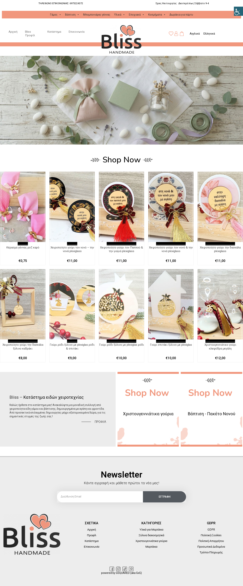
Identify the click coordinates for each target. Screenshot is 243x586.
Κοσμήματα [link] (157, 14)
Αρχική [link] (13, 31)
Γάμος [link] (55, 14)
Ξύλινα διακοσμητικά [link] (151, 535)
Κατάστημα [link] (54, 31)
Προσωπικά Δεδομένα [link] (211, 546)
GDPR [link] (211, 529)
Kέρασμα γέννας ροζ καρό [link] (22, 247)
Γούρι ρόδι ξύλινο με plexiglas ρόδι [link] (121, 344)
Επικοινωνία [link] (76, 31)
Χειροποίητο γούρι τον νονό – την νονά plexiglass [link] (72, 249)
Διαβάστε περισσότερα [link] (121, 243)
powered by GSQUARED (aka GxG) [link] (121, 572)
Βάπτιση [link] (72, 14)
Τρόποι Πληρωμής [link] (211, 552)
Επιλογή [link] (23, 243)
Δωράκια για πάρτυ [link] (181, 14)
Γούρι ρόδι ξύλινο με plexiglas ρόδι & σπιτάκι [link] (72, 346)
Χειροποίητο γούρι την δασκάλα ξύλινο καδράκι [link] (22, 346)
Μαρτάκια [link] (151, 546)
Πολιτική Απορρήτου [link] (211, 541)
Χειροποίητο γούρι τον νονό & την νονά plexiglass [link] (171, 249)
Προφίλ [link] (91, 535)
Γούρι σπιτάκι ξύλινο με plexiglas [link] (171, 344)
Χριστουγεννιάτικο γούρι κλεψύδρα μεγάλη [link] (220, 346)
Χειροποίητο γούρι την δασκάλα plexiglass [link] (220, 249)
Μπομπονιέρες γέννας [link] (96, 14)
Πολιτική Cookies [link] (211, 535)
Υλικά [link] (119, 14)
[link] (238, 11)
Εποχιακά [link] (136, 14)
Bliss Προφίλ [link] (30, 33)
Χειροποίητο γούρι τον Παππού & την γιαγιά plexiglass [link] (121, 249)
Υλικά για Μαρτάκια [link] (151, 529)
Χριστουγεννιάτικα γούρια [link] (151, 541)
